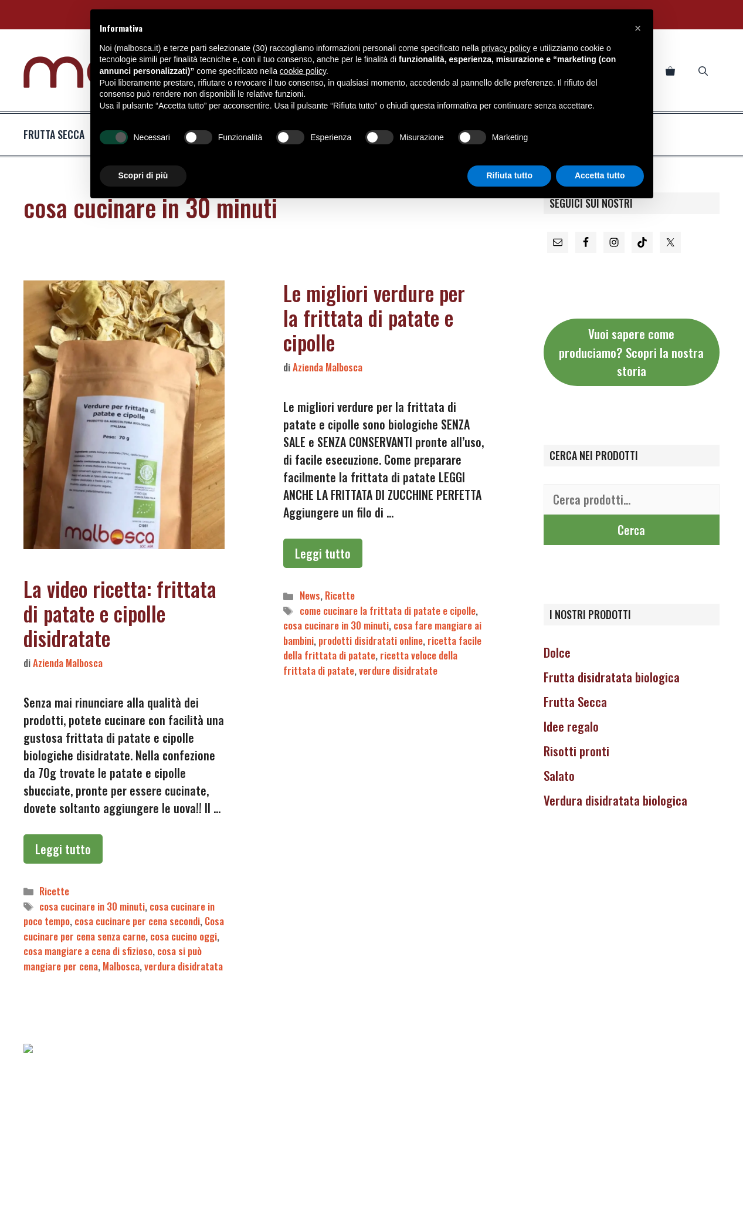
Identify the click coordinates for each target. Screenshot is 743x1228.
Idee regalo (571, 726)
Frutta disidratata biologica (612, 677)
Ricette (54, 891)
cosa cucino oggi (183, 936)
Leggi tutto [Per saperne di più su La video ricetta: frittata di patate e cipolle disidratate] (63, 849)
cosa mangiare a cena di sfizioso (87, 950)
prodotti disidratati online (370, 640)
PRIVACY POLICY (258, 1209)
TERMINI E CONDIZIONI (399, 1209)
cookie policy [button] (303, 71)
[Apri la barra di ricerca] (703, 70)
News (310, 595)
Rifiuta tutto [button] (509, 175)
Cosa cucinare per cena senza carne (123, 928)
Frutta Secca (575, 701)
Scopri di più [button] (143, 175)
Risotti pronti (576, 751)
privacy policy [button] (506, 48)
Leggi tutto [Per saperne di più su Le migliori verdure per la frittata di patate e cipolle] (323, 553)
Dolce (557, 652)
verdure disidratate (398, 670)
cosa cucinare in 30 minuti (92, 906)
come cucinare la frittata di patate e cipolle (388, 610)
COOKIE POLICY (324, 1209)
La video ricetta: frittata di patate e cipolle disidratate (119, 613)
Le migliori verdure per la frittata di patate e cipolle (374, 317)
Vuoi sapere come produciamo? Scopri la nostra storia (631, 352)
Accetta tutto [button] (600, 175)
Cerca (631, 530)
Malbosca (121, 966)
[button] (638, 28)
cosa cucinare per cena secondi (137, 921)
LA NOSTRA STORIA (481, 1209)
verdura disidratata (183, 966)
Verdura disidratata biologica (615, 800)
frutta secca (68, 134)
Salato (559, 775)
